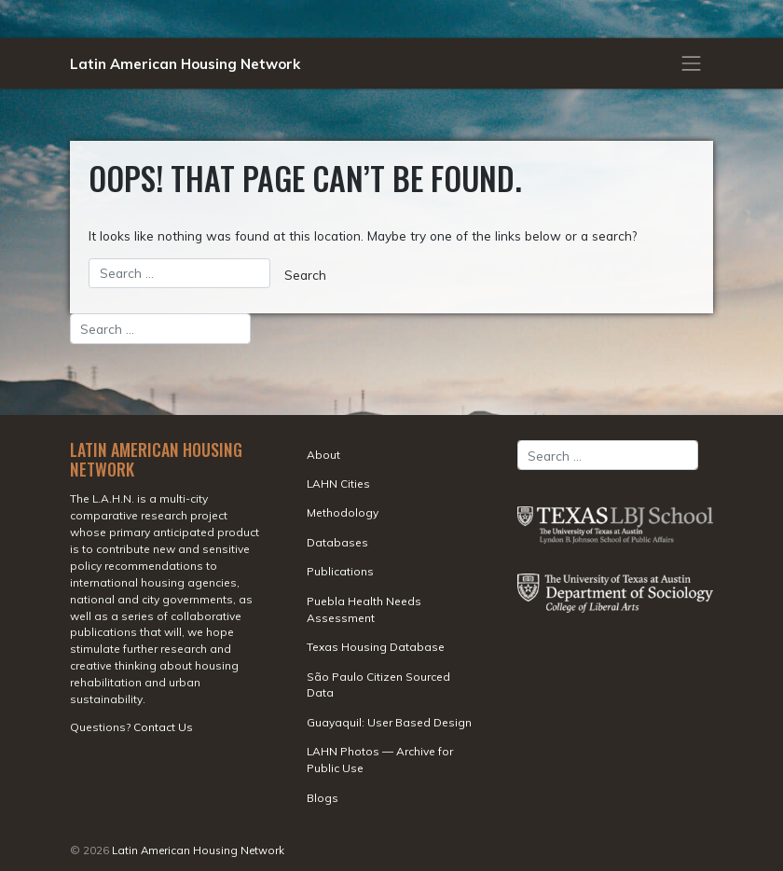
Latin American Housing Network (185, 64)
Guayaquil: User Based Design (389, 722)
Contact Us (163, 727)
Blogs (322, 798)
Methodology (342, 512)
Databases (337, 542)
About (323, 455)
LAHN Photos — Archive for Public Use (380, 759)
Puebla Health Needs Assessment (364, 609)
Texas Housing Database (376, 647)
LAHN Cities (338, 484)
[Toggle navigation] (691, 63)
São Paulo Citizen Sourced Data (378, 685)
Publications (340, 571)
